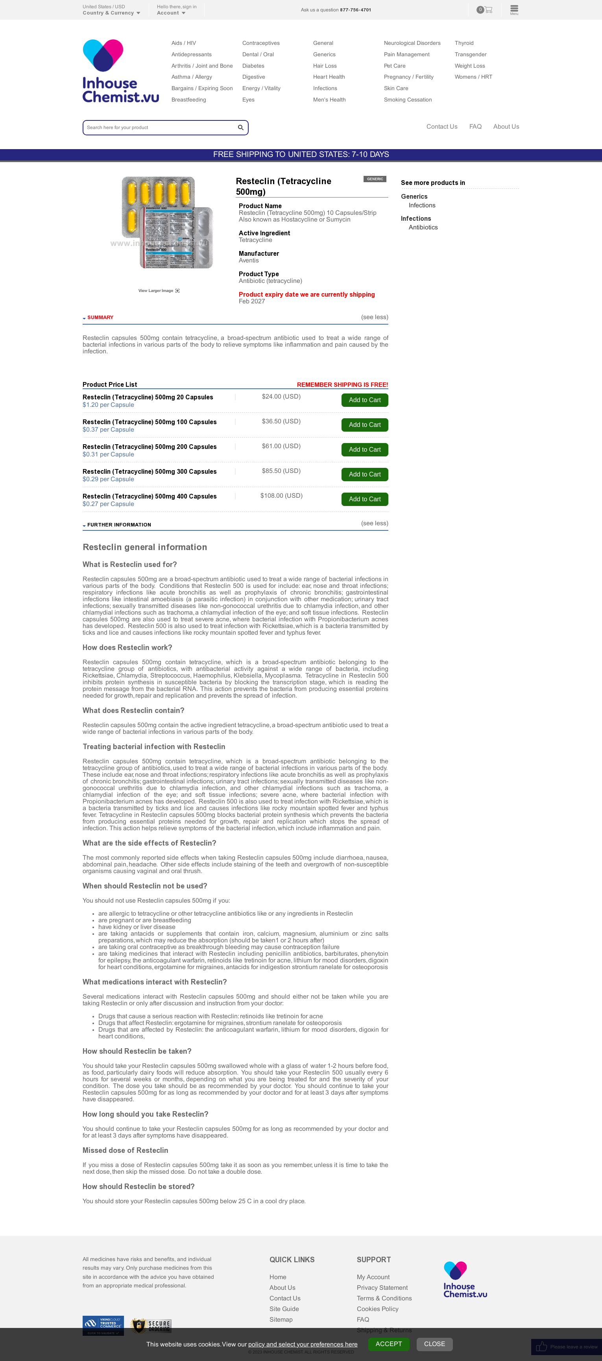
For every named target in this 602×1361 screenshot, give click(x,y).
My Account (373, 1277)
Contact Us (442, 127)
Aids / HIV (184, 43)
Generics (324, 54)
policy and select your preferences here (303, 1345)
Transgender (471, 54)
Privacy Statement (382, 1288)
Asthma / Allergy (192, 77)
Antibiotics (423, 228)
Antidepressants (192, 54)
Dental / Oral (258, 54)
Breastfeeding (189, 100)
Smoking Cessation (408, 100)
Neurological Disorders (412, 43)
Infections (325, 88)
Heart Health (329, 77)
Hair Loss (325, 66)
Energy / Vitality (261, 88)
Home (278, 1277)
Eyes (248, 100)
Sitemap (281, 1320)
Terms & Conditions (384, 1299)
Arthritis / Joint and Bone (202, 66)
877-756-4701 (355, 10)
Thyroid (464, 43)
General (323, 43)
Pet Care (395, 66)
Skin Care (396, 88)
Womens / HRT (474, 77)
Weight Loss (470, 66)
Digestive (253, 77)
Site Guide (284, 1309)
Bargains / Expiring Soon (202, 88)
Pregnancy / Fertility (409, 77)
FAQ (475, 127)
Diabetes (253, 66)
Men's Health (329, 100)
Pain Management (407, 54)
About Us (506, 127)
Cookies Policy (378, 1309)
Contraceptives (261, 43)
